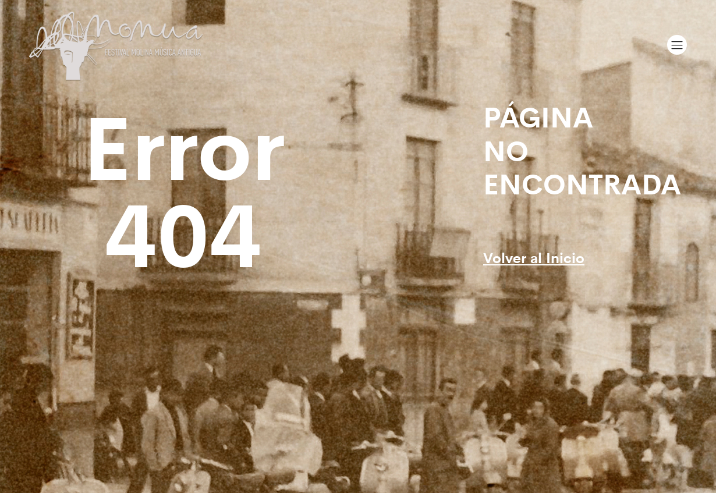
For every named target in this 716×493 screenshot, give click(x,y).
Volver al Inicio (533, 257)
